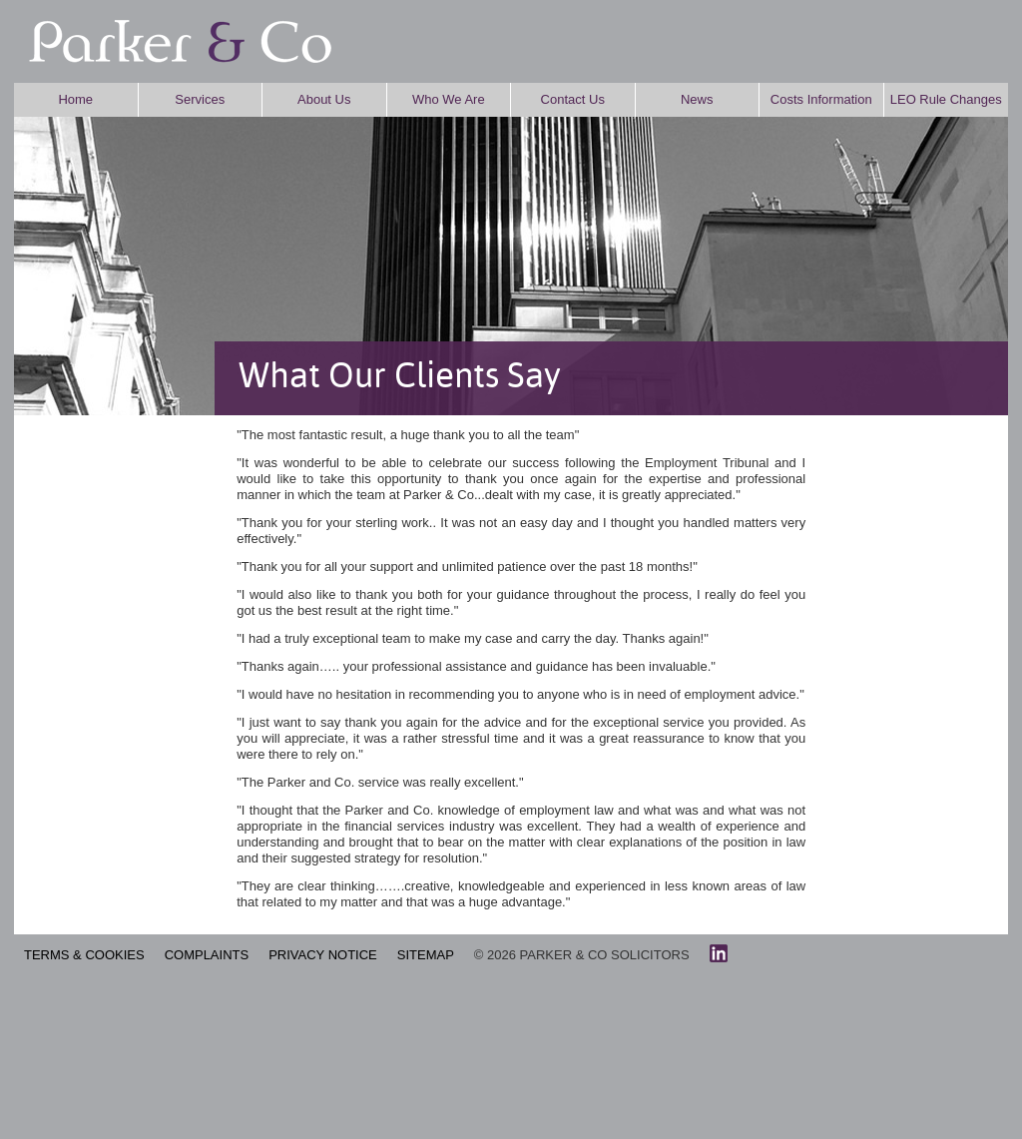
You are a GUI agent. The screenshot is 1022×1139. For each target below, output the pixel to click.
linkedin (719, 953)
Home (75, 99)
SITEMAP (425, 954)
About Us (323, 99)
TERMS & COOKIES (84, 954)
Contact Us (573, 99)
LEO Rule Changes (946, 99)
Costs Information (821, 99)
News (697, 99)
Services (200, 99)
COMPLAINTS (207, 954)
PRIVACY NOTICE (322, 954)
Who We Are (448, 99)
